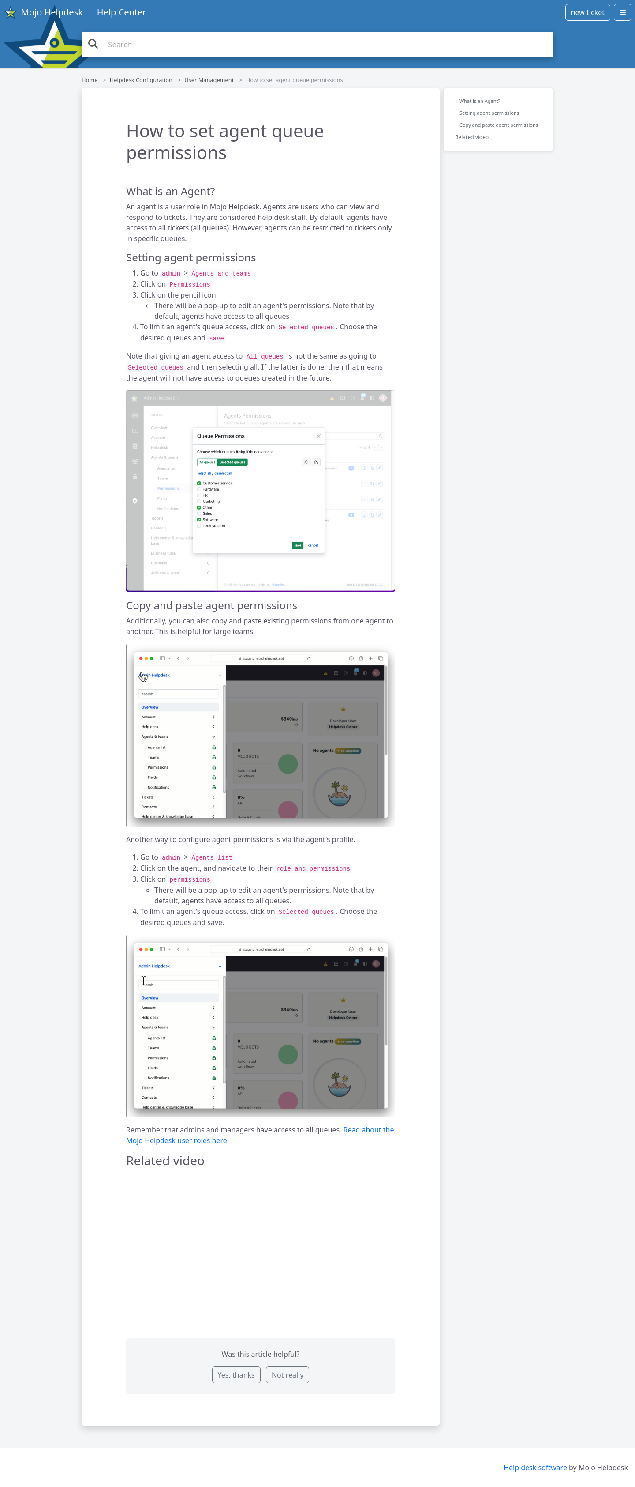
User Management (209, 80)
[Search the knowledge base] (317, 44)
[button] (260, 491)
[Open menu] (622, 12)
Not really (287, 1375)
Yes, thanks (236, 1375)
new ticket (588, 12)
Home (89, 80)
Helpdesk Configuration (141, 80)
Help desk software (535, 1467)
